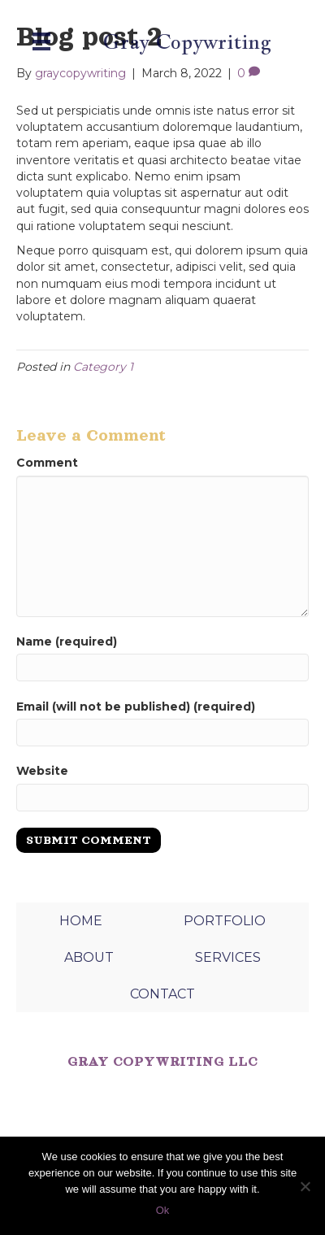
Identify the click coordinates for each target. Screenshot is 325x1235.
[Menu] (41, 41)
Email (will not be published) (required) (135, 706)
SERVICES (228, 957)
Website (42, 770)
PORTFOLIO (225, 920)
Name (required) (66, 641)
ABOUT (89, 957)
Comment (47, 462)
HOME (80, 920)
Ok (163, 1210)
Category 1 (103, 366)
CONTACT (162, 994)
